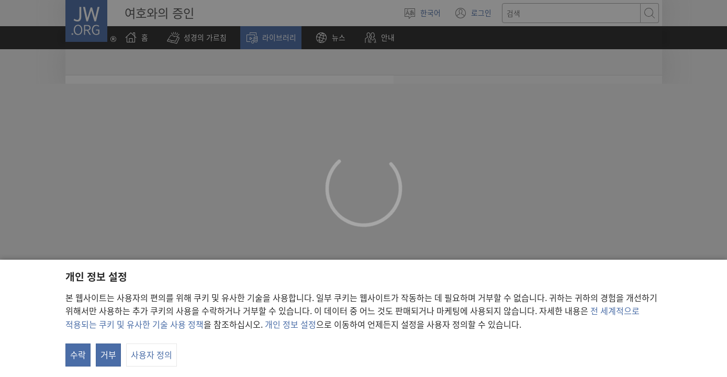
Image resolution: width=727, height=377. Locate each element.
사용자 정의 (151, 354)
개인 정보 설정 (290, 324)
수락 (78, 354)
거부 (108, 354)
